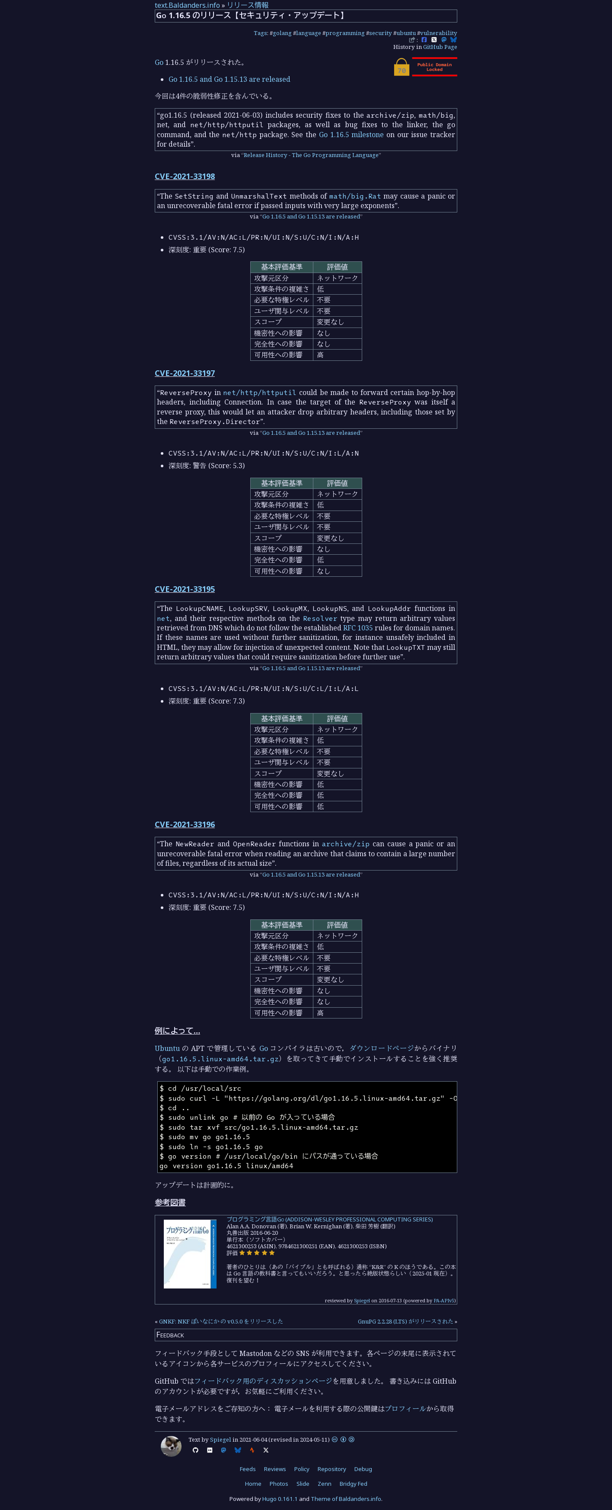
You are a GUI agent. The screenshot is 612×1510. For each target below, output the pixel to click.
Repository (332, 1469)
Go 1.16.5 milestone (351, 134)
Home (253, 1484)
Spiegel (362, 1300)
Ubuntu (167, 1048)
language (308, 33)
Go (159, 62)
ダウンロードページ (381, 1048)
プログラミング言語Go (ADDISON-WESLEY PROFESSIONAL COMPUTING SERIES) (329, 1219)
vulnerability (438, 33)
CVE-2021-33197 (185, 373)
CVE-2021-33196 (185, 824)
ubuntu (406, 33)
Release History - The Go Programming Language (311, 155)
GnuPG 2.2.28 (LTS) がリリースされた (405, 1321)
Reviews (275, 1469)
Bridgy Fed (353, 1484)
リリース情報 (247, 5)
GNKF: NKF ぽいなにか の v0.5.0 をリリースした (221, 1321)
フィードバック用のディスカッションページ (263, 1381)
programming (345, 33)
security (380, 33)
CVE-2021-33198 (185, 176)
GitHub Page (440, 47)
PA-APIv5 (444, 1300)
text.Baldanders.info (187, 5)
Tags (260, 33)
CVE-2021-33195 (185, 589)
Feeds (248, 1469)
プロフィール (405, 1409)
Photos (279, 1484)
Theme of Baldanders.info (346, 1499)
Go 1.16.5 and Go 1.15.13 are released (229, 79)
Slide (302, 1484)
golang (282, 33)
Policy (301, 1469)
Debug (363, 1469)
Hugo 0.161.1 (280, 1499)
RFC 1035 (358, 628)
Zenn (325, 1484)
